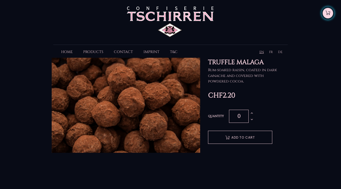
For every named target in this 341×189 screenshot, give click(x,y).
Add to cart (240, 137)
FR (271, 52)
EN (261, 52)
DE (280, 52)
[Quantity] (239, 116)
